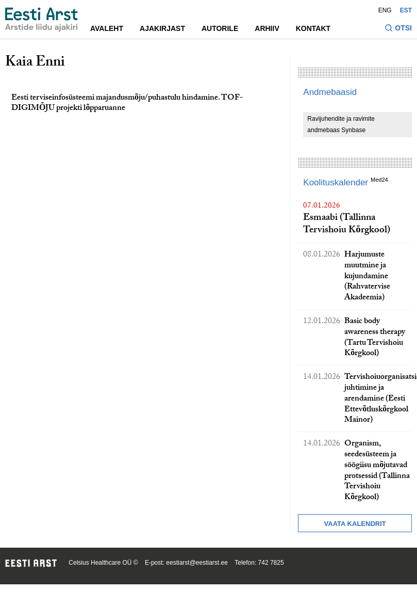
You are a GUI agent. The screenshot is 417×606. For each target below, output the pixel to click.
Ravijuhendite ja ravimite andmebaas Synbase (341, 124)
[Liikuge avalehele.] (41, 19)
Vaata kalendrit (355, 524)
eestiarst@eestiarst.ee (197, 562)
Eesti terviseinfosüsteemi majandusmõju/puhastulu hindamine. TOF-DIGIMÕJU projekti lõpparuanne (127, 103)
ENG (385, 10)
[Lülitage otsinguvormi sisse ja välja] (398, 29)
